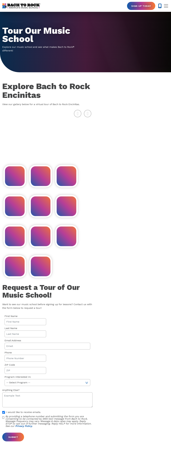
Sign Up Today (141, 6)
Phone (8, 352)
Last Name (11, 328)
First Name (11, 316)
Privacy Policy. (23, 426)
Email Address (13, 340)
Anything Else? (10, 390)
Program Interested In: (18, 377)
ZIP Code (10, 365)
